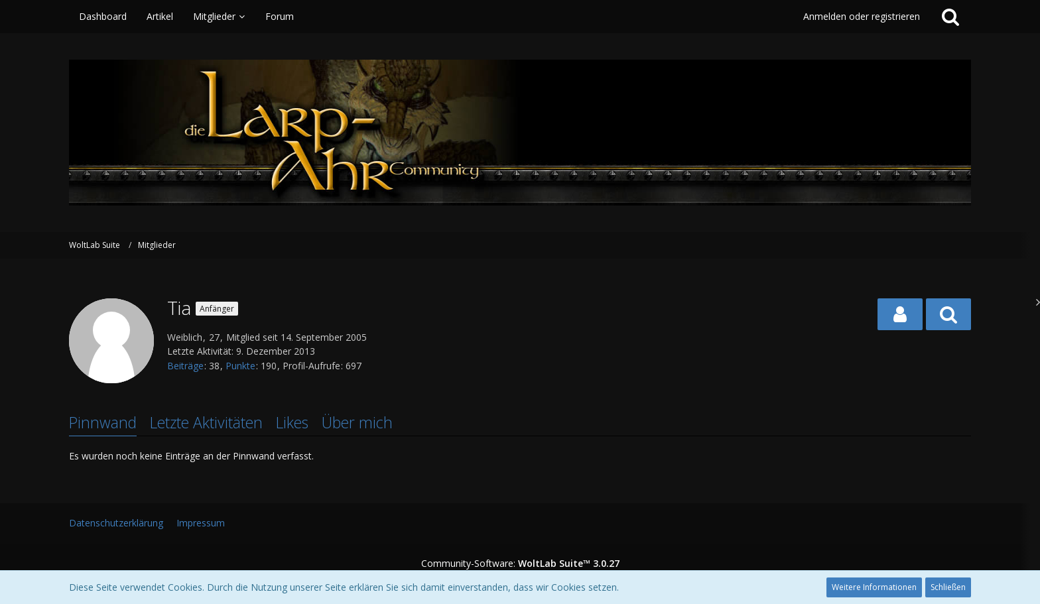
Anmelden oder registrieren (861, 16)
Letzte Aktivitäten (206, 422)
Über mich (357, 422)
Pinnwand (103, 422)
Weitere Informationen (874, 587)
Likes (292, 422)
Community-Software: (520, 563)
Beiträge (185, 365)
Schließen (948, 587)
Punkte (240, 365)
